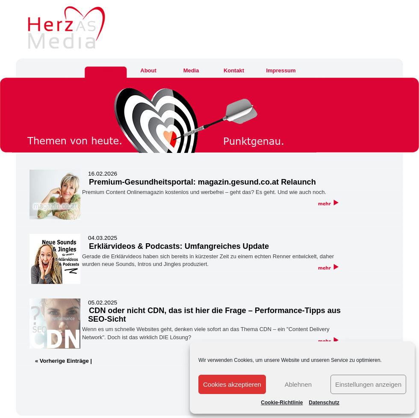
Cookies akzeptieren (232, 384)
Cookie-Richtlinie (282, 403)
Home (105, 70)
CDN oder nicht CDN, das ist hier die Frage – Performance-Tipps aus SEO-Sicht (214, 314)
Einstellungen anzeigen (368, 384)
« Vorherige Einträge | (63, 361)
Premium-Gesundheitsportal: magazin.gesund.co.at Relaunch (202, 182)
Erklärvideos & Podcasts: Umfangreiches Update (179, 246)
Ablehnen (298, 384)
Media (191, 70)
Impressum (280, 70)
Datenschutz (324, 403)
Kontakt (234, 70)
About (148, 70)
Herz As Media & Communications (1, 24)
